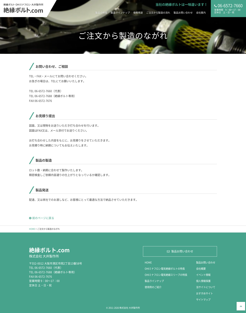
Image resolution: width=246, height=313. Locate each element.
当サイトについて (205, 287)
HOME (32, 228)
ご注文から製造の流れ (158, 12)
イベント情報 (203, 275)
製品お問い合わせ (183, 12)
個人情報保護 (203, 281)
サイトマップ (203, 299)
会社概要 (201, 268)
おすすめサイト (204, 293)
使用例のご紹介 (153, 287)
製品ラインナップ (120, 12)
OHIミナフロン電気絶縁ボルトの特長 (165, 268)
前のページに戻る (41, 218)
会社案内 (201, 12)
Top (241, 306)
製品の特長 (101, 12)
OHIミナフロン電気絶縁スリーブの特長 (166, 275)
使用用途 (138, 12)
